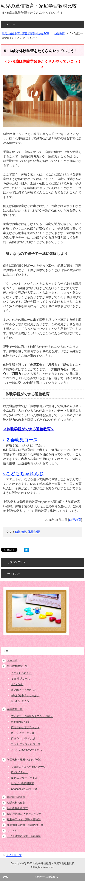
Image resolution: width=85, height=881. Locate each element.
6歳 (24, 531)
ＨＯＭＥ (12, 660)
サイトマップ (14, 855)
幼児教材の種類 (16, 802)
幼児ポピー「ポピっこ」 (25, 689)
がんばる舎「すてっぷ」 (25, 695)
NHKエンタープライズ (24, 777)
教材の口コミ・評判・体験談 (24, 819)
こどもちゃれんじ (21, 673)
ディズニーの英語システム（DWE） (32, 716)
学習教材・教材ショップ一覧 (24, 759)
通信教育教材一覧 (17, 666)
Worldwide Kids (20, 721)
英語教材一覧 (15, 709)
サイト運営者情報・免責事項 (24, 836)
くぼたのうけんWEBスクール (28, 766)
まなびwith (17, 684)
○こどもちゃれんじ (23, 473)
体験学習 (34, 531)
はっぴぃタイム (20, 701)
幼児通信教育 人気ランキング (24, 813)
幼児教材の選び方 (17, 808)
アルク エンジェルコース (25, 744)
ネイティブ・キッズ (22, 732)
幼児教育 (75, 519)
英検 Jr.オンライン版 (23, 738)
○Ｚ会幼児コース (20, 439)
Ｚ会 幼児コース (20, 678)
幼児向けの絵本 (16, 797)
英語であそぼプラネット (25, 727)
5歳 (17, 531)
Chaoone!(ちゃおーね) (24, 788)
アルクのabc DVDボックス (26, 749)
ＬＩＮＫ (12, 830)
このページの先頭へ (46, 876)
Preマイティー (19, 772)
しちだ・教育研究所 (22, 783)
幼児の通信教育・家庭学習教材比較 (39, 6)
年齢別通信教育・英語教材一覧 (25, 825)
